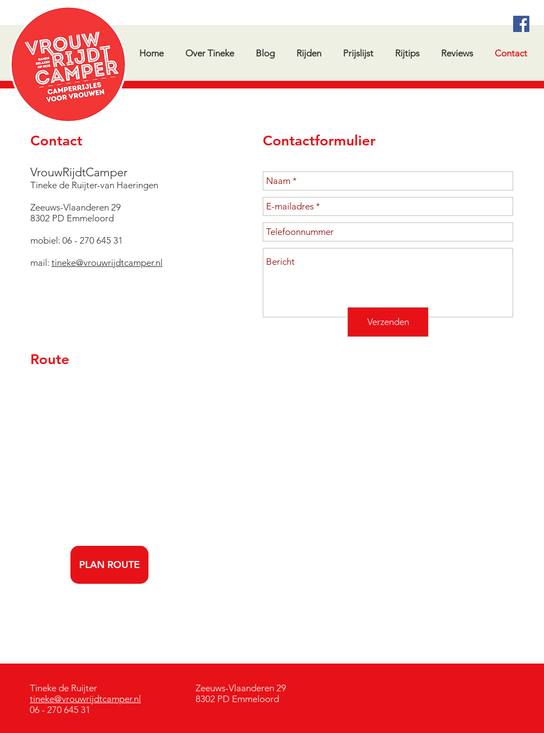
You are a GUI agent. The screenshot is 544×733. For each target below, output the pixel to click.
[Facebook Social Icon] (521, 24)
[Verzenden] (388, 322)
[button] (407, 53)
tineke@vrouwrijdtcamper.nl (107, 262)
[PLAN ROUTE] (109, 565)
